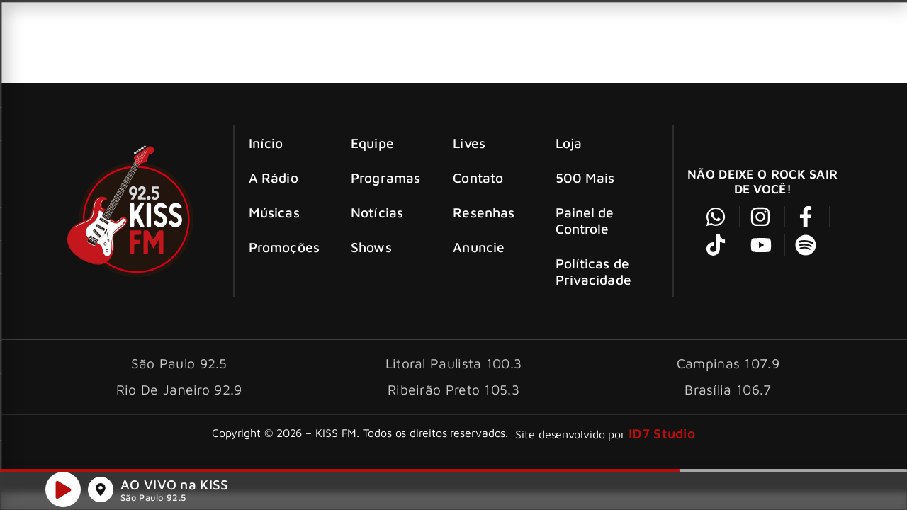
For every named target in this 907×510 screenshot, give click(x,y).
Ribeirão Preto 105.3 (453, 389)
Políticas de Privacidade (593, 271)
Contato (478, 177)
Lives (469, 143)
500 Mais (585, 177)
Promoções (284, 247)
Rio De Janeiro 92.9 (179, 389)
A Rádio (273, 177)
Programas (385, 177)
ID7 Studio (662, 433)
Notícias (377, 212)
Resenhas (483, 212)
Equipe (372, 143)
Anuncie (479, 247)
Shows (371, 247)
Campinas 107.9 (728, 363)
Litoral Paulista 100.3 (453, 363)
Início (266, 143)
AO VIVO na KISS (174, 487)
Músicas (274, 212)
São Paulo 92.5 (153, 500)
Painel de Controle (585, 220)
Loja (569, 143)
